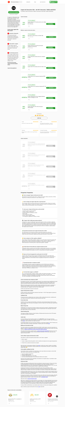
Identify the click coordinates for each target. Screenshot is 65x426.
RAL (51, 156)
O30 (51, 108)
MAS (51, 146)
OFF (51, 166)
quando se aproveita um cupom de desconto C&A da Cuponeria (35, 329)
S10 (51, 98)
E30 (51, 187)
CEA (51, 24)
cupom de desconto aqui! (32, 378)
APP (51, 58)
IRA (51, 47)
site (39, 386)
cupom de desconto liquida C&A (43, 330)
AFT (51, 176)
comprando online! (44, 376)
